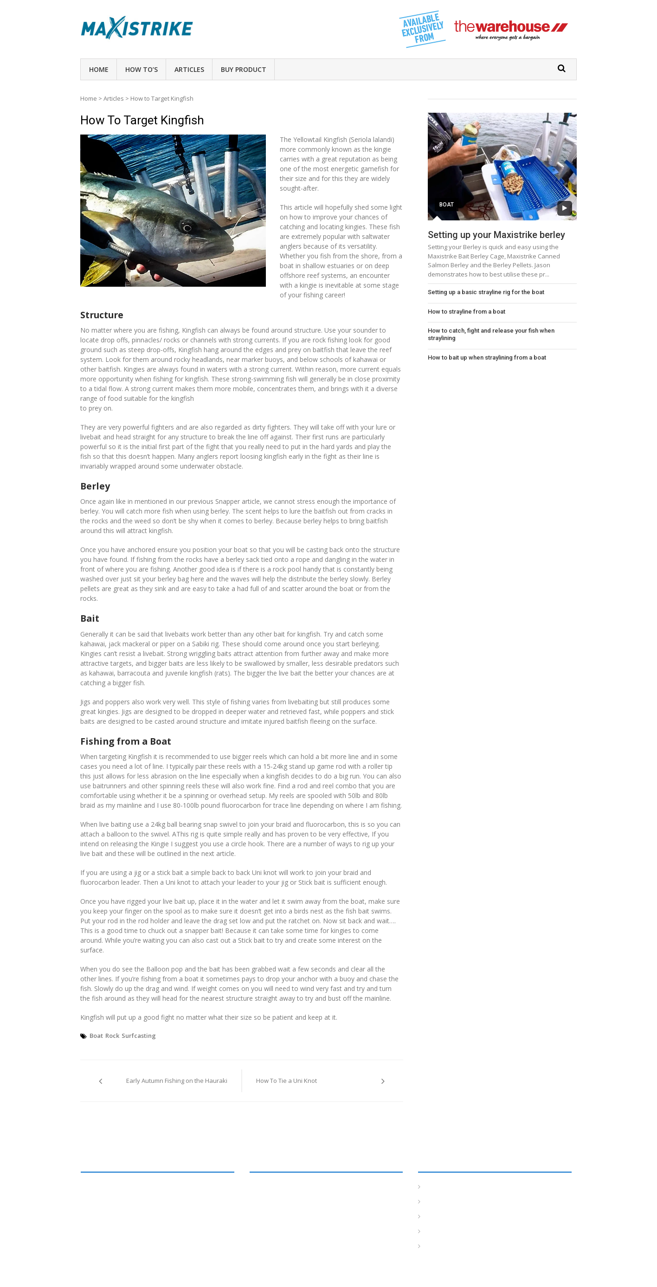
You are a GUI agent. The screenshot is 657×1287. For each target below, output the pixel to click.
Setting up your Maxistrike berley (496, 234)
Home (99, 69)
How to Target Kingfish (142, 120)
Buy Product (243, 69)
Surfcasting (139, 1035)
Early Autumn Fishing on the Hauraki (176, 1080)
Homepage (441, 1187)
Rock (112, 1035)
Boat (96, 1035)
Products (438, 1246)
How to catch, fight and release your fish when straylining (491, 334)
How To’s (141, 69)
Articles (189, 69)
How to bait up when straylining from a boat (487, 357)
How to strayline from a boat (466, 311)
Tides (433, 1231)
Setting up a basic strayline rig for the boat (486, 292)
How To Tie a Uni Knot (286, 1080)
